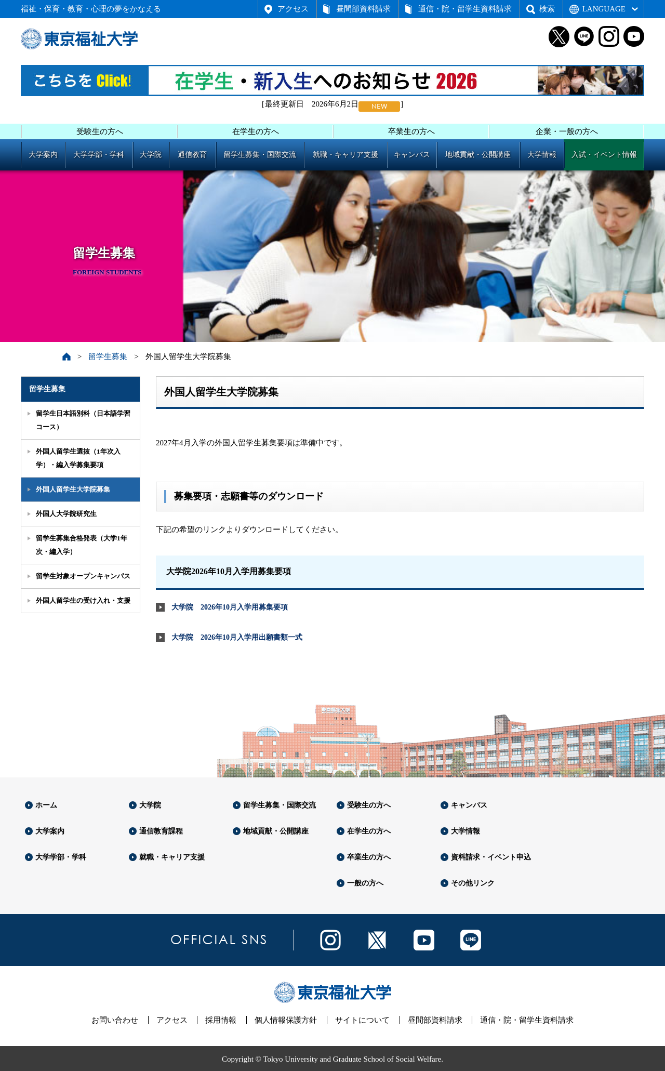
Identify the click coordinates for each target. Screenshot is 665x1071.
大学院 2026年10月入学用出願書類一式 (236, 637)
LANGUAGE (604, 9)
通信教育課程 (161, 831)
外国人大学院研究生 (66, 514)
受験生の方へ (99, 131)
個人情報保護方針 (286, 1020)
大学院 (151, 154)
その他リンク (473, 883)
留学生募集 (107, 356)
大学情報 (541, 154)
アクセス (293, 9)
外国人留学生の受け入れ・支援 (83, 600)
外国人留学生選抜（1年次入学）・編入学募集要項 (78, 458)
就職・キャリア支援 (345, 154)
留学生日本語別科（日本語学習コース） (83, 420)
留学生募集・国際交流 (259, 154)
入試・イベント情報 (604, 154)
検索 (547, 9)
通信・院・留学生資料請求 (465, 9)
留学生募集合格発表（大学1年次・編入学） (81, 545)
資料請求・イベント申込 (491, 857)
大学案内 (43, 154)
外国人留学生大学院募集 (73, 489)
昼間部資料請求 (363, 9)
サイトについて (362, 1020)
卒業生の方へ (411, 131)
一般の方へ (365, 883)
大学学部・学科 (98, 154)
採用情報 (220, 1020)
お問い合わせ (114, 1020)
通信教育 (192, 154)
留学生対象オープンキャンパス (83, 576)
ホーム (46, 805)
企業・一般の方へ (567, 131)
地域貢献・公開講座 (478, 154)
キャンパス (412, 154)
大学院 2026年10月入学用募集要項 (229, 607)
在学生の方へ (255, 131)
